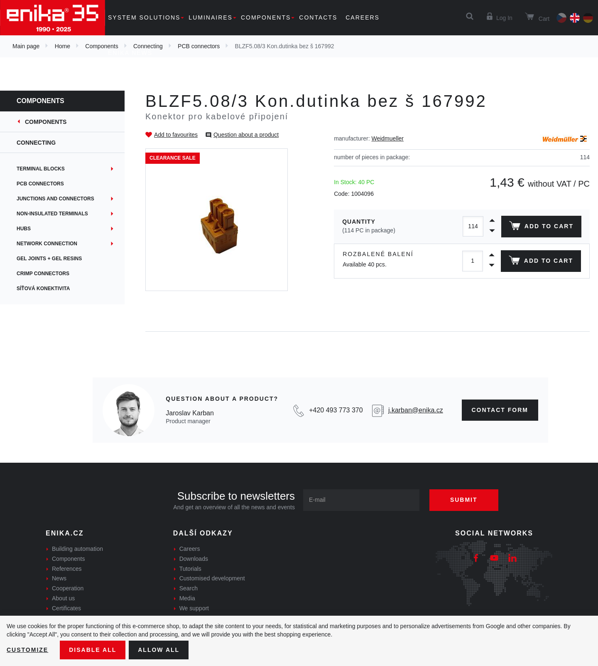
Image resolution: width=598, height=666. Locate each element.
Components (266, 17)
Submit (464, 499)
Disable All (92, 649)
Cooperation (67, 588)
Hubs (24, 229)
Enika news (130, 52)
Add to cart (541, 227)
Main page (25, 46)
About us (63, 598)
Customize (27, 649)
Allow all (158, 649)
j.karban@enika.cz (415, 410)
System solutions (144, 17)
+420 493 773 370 (336, 410)
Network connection (47, 244)
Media (187, 598)
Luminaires (211, 17)
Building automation (77, 548)
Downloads (193, 558)
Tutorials (190, 568)
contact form (500, 410)
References (67, 568)
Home (62, 46)
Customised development (212, 578)
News (59, 578)
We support (194, 608)
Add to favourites (176, 134)
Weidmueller (387, 138)
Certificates (66, 608)
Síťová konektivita (43, 288)
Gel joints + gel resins (49, 258)
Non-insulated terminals (52, 214)
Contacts (318, 17)
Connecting (36, 142)
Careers (363, 17)
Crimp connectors (43, 273)
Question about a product (246, 134)
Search (188, 588)
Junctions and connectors (55, 199)
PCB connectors (40, 184)
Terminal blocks (41, 169)
